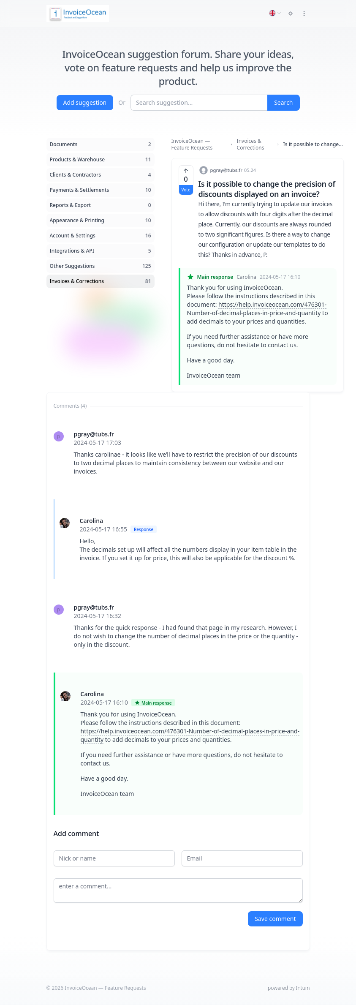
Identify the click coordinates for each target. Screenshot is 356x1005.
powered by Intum (289, 987)
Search (283, 102)
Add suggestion (85, 102)
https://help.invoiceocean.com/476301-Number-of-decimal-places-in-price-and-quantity (257, 308)
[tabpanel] (178, 614)
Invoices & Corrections (250, 144)
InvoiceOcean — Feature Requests (192, 144)
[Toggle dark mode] (290, 13)
